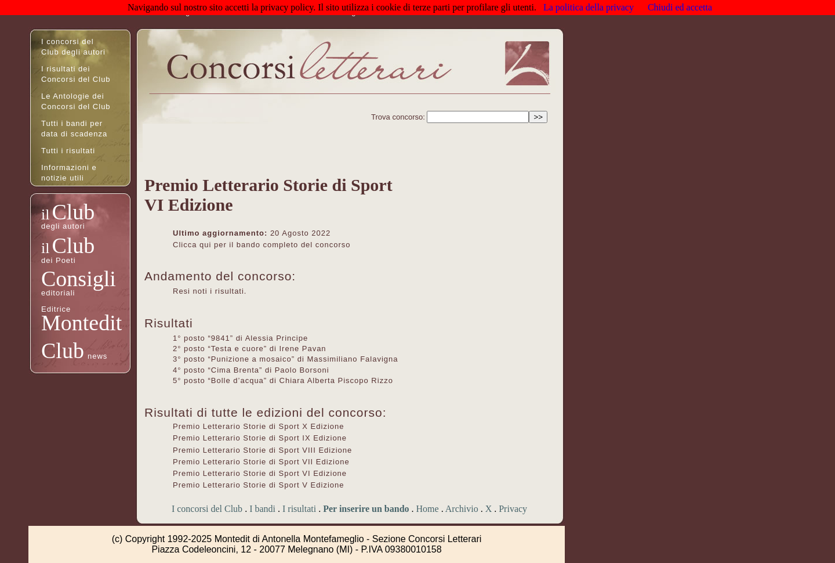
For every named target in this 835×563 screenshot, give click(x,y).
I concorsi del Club (207, 509)
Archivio (461, 509)
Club (73, 212)
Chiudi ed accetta (680, 7)
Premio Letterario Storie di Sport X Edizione (258, 426)
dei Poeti (58, 260)
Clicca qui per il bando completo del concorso (262, 244)
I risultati (299, 509)
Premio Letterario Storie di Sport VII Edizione (261, 461)
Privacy (513, 509)
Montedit (81, 323)
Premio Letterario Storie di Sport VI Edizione (260, 473)
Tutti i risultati (68, 150)
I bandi (262, 509)
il (45, 214)
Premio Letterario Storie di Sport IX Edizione (260, 438)
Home (427, 509)
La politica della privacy (588, 7)
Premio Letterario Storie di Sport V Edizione (258, 485)
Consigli (78, 278)
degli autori (63, 226)
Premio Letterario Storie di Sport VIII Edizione (262, 450)
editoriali (58, 292)
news (97, 356)
